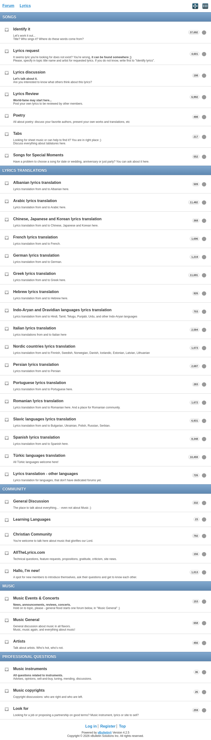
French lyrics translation (35, 237)
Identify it (21, 29)
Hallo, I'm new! (26, 571)
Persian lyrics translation (36, 364)
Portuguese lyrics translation (39, 383)
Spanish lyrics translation (36, 437)
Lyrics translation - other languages (45, 474)
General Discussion (31, 501)
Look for (21, 708)
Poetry (19, 115)
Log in (91, 726)
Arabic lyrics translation (35, 201)
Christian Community (32, 534)
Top (122, 726)
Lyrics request (26, 51)
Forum (8, 6)
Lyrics (25, 6)
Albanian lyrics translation (37, 183)
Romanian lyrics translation (38, 401)
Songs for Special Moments (38, 155)
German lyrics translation (36, 255)
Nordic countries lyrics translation (44, 346)
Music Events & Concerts (36, 598)
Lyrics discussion (29, 72)
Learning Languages (32, 519)
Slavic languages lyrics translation (44, 419)
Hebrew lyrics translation (36, 292)
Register (107, 726)
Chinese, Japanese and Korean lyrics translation (57, 219)
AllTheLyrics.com (29, 552)
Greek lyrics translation (34, 273)
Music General (26, 620)
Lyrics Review (26, 94)
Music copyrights (29, 690)
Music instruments (30, 669)
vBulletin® (104, 732)
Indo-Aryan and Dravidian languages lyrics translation (62, 310)
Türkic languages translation (39, 455)
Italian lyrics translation (34, 328)
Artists (19, 641)
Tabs (17, 133)
